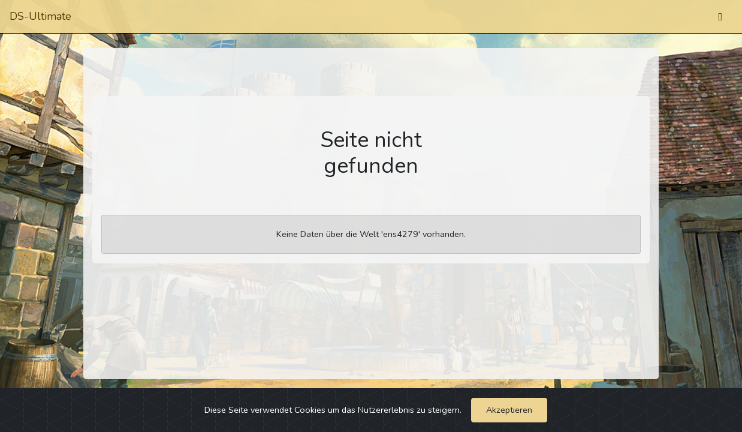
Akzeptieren (509, 410)
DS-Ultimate (40, 16)
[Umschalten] (720, 17)
